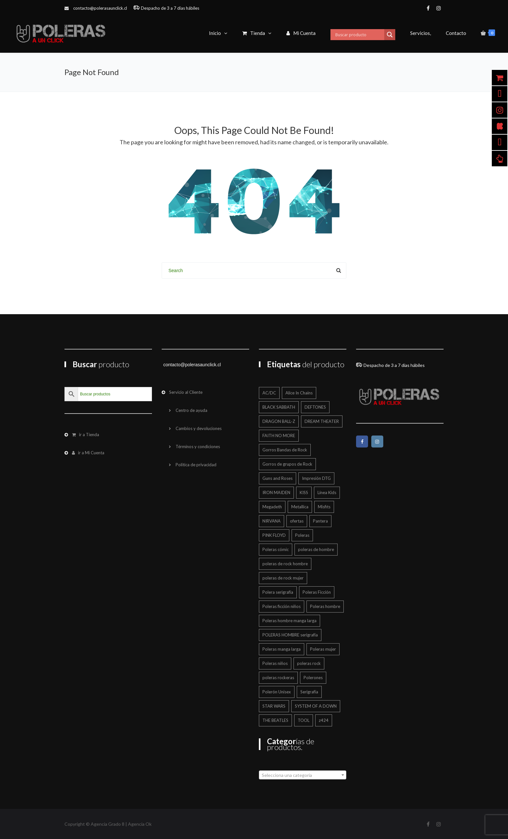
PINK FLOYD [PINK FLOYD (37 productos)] (274, 535)
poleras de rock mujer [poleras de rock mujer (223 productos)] (283, 577)
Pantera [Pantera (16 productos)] (320, 521)
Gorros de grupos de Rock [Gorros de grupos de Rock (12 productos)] (287, 464)
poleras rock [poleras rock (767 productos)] (309, 663)
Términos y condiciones (198, 446)
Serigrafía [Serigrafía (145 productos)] (309, 691)
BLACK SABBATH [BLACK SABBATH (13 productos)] (278, 407)
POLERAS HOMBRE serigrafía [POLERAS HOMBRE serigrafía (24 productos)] (290, 634)
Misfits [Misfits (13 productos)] (324, 506)
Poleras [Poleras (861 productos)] (302, 535)
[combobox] (302, 774)
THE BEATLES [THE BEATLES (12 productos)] (275, 720)
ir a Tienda (85, 434)
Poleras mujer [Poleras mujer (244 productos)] (323, 649)
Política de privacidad (196, 464)
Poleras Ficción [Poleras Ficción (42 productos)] (317, 592)
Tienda (253, 33)
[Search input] (359, 34)
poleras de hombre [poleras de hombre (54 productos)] (316, 549)
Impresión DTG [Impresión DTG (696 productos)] (316, 478)
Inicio (215, 33)
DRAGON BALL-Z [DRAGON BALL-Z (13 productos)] (278, 421)
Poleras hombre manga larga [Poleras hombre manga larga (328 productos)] (289, 620)
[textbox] (302, 775)
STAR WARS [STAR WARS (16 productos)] (273, 706)
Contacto (456, 33)
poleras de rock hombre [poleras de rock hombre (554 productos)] (285, 563)
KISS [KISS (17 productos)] (304, 492)
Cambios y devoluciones (199, 428)
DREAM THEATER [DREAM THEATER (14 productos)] (322, 421)
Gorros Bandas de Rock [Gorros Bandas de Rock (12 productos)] (284, 449)
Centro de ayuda (191, 410)
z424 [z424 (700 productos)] (324, 720)
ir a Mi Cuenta (88, 452)
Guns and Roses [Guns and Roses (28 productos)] (277, 478)
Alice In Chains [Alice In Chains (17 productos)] (299, 392)
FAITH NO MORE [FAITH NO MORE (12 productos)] (278, 435)
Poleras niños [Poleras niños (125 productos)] (275, 663)
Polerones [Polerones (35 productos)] (313, 677)
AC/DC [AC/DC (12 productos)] (269, 392)
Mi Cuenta (301, 33)
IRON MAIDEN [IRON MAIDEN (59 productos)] (276, 492)
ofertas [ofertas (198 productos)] (297, 521)
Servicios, (420, 33)
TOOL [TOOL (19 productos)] (303, 720)
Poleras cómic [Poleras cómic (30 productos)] (275, 549)
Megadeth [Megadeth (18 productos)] (272, 506)
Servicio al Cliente (185, 392)
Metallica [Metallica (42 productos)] (299, 506)
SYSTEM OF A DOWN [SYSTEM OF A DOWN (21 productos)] (316, 706)
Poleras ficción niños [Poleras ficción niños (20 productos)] (281, 606)
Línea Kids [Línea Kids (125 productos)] (327, 492)
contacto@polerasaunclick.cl (100, 8)
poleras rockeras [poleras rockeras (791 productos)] (278, 677)
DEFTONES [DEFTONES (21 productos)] (315, 407)
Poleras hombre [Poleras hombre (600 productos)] (325, 606)
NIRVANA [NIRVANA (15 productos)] (271, 521)
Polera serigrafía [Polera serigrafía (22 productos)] (277, 592)
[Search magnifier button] (389, 34)
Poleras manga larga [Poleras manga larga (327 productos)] (281, 649)
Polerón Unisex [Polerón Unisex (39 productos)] (276, 691)
